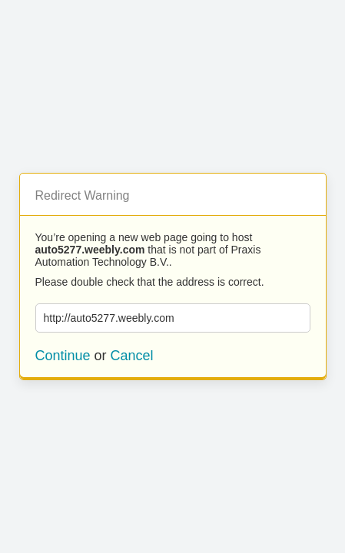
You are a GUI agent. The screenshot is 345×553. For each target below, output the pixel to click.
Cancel (132, 355)
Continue (63, 355)
